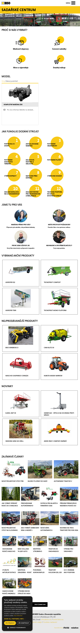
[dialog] (17, 613)
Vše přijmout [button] (9, 623)
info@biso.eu (46, 619)
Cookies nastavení (50, 622)
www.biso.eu (58, 619)
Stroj (3, 81)
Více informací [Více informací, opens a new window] (18, 615)
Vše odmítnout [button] (23, 623)
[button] (17, 619)
